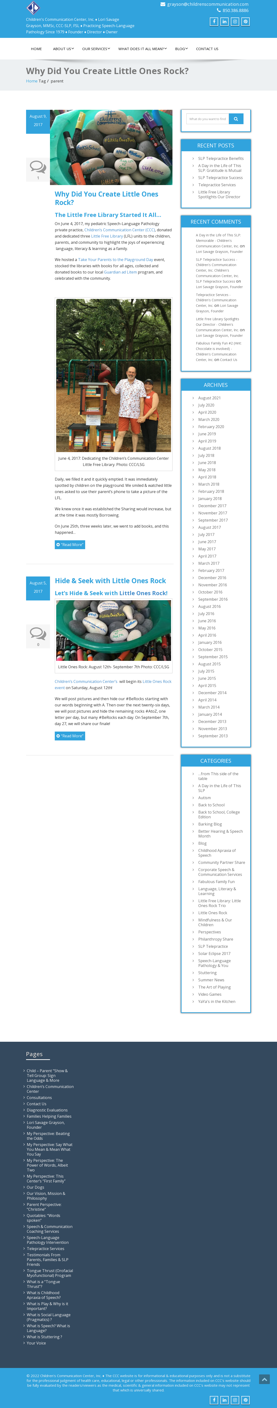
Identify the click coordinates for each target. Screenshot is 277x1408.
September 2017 (213, 520)
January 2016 (210, 642)
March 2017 (208, 563)
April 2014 (207, 700)
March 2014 (208, 707)
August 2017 (209, 527)
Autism (204, 797)
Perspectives (209, 932)
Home (36, 48)
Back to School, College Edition (219, 814)
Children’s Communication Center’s (86, 681)
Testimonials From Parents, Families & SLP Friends (47, 1259)
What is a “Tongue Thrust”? (43, 1284)
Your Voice (36, 1343)
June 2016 (207, 620)
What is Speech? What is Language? (48, 1328)
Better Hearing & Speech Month (220, 833)
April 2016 (207, 635)
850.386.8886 (236, 10)
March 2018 (208, 484)
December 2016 (212, 577)
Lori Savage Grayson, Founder (219, 251)
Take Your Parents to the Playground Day (116, 259)
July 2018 (206, 455)
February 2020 (211, 426)
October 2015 (210, 649)
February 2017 (211, 570)
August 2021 (209, 398)
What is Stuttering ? (44, 1336)
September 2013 (213, 735)
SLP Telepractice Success (220, 177)
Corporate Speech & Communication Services (220, 872)
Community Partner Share (221, 862)
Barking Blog (210, 824)
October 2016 (210, 592)
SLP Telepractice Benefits (221, 158)
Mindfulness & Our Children (215, 922)
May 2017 (207, 549)
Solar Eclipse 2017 (214, 953)
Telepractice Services (217, 184)
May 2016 (207, 628)
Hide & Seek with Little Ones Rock (110, 580)
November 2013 (212, 728)
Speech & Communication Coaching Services (49, 1229)
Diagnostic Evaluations (47, 1110)
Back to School (211, 805)
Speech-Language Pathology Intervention (48, 1240)
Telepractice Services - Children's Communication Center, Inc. (216, 300)
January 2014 (210, 714)
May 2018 (207, 469)
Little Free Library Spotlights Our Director (219, 194)
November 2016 (212, 584)
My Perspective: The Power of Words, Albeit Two (47, 1165)
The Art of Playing (214, 987)
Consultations (39, 1097)
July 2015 (206, 671)
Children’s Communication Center (50, 1089)
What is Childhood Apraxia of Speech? (44, 1295)
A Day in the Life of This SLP (219, 788)
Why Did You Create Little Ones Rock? (106, 198)
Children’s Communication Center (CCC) (119, 230)
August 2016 (209, 606)
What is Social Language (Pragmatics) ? (49, 1317)
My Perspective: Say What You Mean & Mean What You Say (49, 1149)
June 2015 (207, 678)
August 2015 (209, 664)
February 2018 (211, 491)
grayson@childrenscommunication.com (208, 4)
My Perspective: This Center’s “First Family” (46, 1179)
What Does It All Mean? (142, 48)
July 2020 (206, 405)
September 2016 (213, 599)
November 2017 (212, 513)
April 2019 (207, 441)
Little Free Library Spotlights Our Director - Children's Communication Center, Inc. (217, 324)
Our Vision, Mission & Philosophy (46, 1196)
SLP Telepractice (213, 946)
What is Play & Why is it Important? (47, 1306)
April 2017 (207, 556)
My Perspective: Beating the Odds (48, 1136)
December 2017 (212, 505)
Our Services (96, 48)
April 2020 (207, 412)
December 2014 (212, 692)
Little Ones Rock (142, 593)
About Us (63, 48)
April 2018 (207, 477)
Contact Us (207, 48)
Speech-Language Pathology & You (214, 963)
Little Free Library (107, 236)
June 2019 (207, 433)
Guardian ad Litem (121, 272)
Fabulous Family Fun (216, 881)
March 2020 (208, 419)
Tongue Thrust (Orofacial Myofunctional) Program (50, 1273)
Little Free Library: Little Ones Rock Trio (219, 903)
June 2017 (207, 541)
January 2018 (210, 498)
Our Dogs (35, 1187)
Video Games (210, 994)
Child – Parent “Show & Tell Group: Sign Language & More (47, 1075)
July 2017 (206, 534)
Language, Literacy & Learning (217, 891)
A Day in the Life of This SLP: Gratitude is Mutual (219, 168)
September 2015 (213, 656)
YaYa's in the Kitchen (216, 1001)
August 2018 (209, 448)
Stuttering (207, 972)
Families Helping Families (49, 1116)
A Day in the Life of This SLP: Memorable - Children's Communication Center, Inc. (218, 240)
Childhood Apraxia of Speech (217, 853)
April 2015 (207, 685)
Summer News (211, 979)
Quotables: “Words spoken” (43, 1218)
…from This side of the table (218, 776)
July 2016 (206, 613)
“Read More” (69, 544)
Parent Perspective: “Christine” (44, 1207)
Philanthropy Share (215, 939)
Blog (181, 48)
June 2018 (207, 462)
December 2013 (212, 721)
